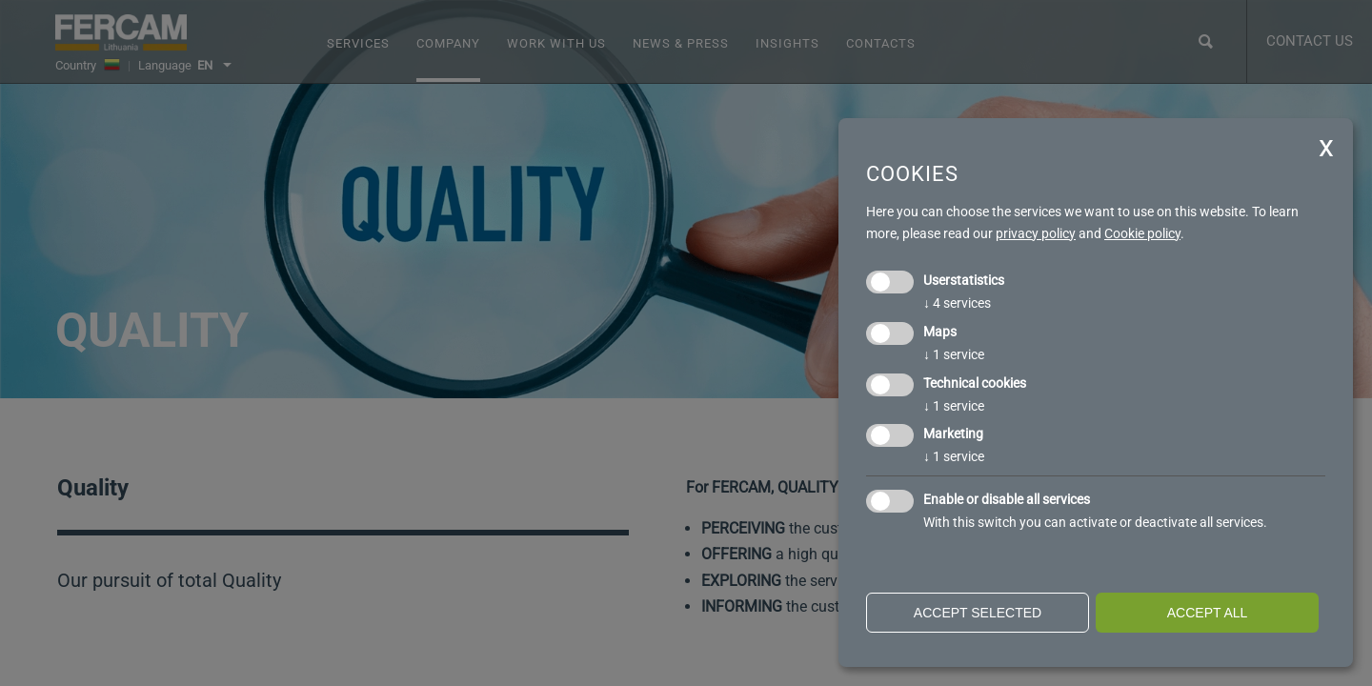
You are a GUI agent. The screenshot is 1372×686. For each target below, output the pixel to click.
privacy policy (1036, 233)
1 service (953, 354)
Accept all (1207, 612)
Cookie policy (1142, 233)
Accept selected (977, 612)
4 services (957, 303)
